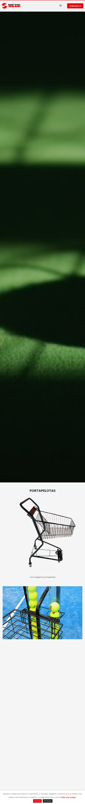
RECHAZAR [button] (47, 801)
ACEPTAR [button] (37, 801)
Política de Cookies (68, 797)
